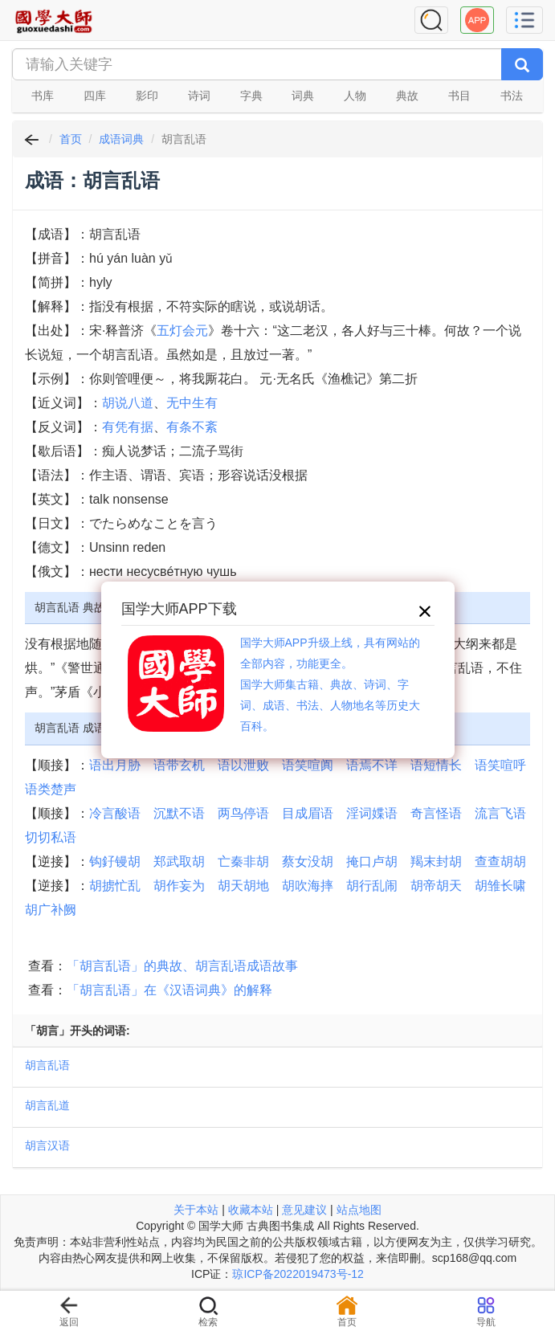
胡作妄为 (179, 885)
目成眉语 (307, 813)
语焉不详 (372, 765)
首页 (70, 139)
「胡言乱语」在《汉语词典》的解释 (169, 990)
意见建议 (304, 1209)
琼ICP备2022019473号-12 (297, 1274)
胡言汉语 (47, 1145)
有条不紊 (192, 427)
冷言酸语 (115, 813)
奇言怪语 (436, 813)
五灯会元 (182, 330)
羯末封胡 (436, 861)
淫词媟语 (372, 813)
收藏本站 (250, 1209)
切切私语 (50, 837)
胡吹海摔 (307, 885)
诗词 (199, 95)
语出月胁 (115, 765)
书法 (511, 95)
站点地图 (359, 1209)
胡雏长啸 (500, 885)
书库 (42, 95)
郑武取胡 (179, 861)
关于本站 (195, 1209)
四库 (95, 95)
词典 (303, 95)
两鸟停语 (243, 813)
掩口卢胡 (372, 861)
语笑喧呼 (500, 765)
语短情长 (436, 765)
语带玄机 (179, 765)
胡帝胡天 (436, 885)
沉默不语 (179, 813)
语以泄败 (243, 765)
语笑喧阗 (307, 765)
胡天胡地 (243, 885)
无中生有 (192, 403)
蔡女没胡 (307, 861)
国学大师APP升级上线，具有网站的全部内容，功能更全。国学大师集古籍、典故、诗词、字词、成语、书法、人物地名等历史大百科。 (330, 684)
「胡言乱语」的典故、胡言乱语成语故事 (182, 966)
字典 (251, 95)
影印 (147, 95)
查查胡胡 (500, 861)
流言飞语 (500, 813)
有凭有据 (127, 427)
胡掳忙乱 (115, 885)
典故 (407, 95)
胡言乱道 (47, 1105)
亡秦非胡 (243, 861)
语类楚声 (50, 789)
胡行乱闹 (372, 885)
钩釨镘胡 (115, 861)
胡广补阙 (50, 909)
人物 (355, 95)
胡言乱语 (47, 1065)
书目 (459, 95)
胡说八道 (127, 403)
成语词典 (121, 139)
